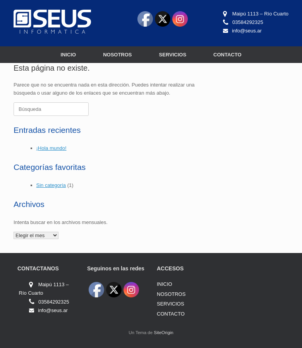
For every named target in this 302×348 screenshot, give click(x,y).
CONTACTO (227, 55)
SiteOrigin (163, 332)
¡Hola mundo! (51, 148)
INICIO (68, 55)
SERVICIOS (173, 55)
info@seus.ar (247, 31)
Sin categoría (51, 185)
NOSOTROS (117, 55)
